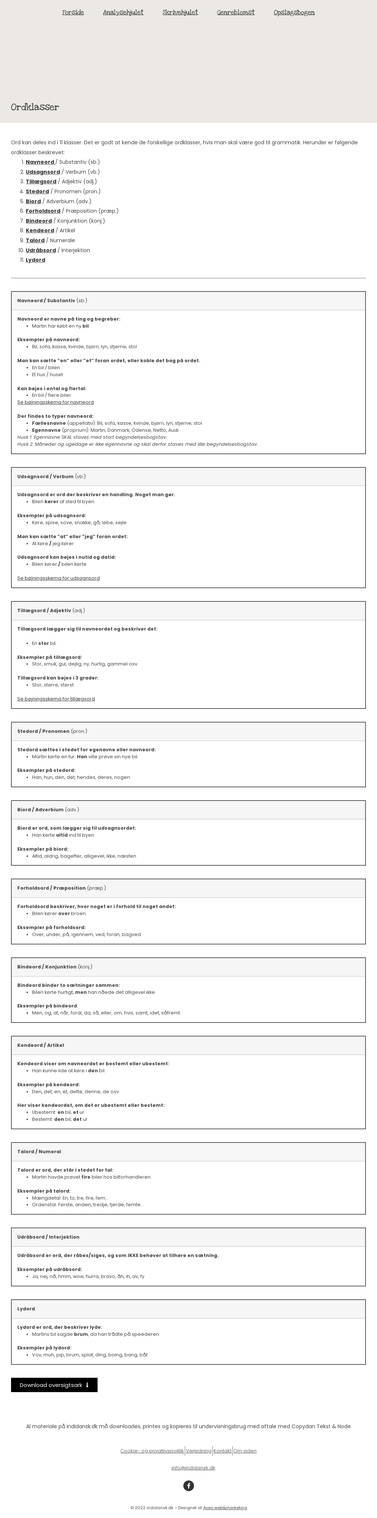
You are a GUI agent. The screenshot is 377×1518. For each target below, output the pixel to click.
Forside (73, 12)
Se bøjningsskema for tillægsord (56, 699)
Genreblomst (236, 12)
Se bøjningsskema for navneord (55, 402)
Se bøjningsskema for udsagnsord (58, 578)
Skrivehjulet (180, 12)
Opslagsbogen (294, 12)
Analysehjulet (123, 12)
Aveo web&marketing (225, 1508)
